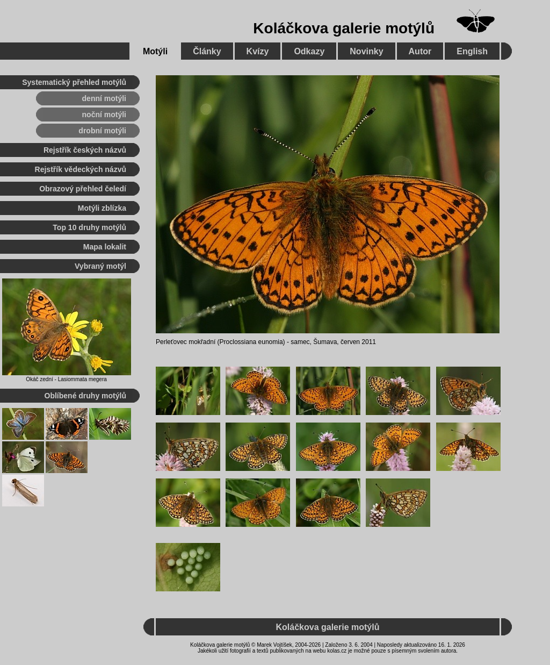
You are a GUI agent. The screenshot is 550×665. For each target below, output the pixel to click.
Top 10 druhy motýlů (89, 227)
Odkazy (309, 51)
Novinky (366, 51)
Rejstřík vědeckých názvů (80, 169)
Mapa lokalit (104, 246)
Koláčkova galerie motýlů (344, 28)
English (472, 51)
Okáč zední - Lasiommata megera (66, 379)
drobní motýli (102, 130)
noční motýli (104, 114)
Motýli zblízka (102, 208)
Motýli (155, 51)
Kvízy (258, 51)
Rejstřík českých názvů (85, 150)
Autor (420, 51)
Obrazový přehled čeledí (82, 188)
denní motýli (104, 98)
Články (207, 51)
